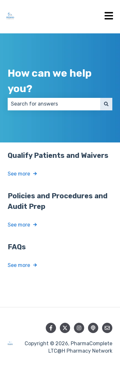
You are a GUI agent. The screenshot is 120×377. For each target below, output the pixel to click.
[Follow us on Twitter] (65, 328)
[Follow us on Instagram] (79, 328)
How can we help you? (50, 81)
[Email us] (107, 328)
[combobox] (54, 104)
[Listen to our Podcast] (93, 328)
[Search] (106, 104)
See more (19, 174)
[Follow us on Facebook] (51, 328)
